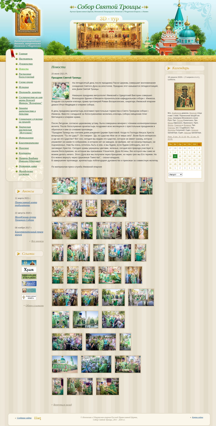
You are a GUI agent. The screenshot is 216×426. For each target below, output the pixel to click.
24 (170, 164)
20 (185, 160)
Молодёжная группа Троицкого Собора (25, 218)
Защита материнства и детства (27, 111)
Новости (24, 69)
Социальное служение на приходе (31, 120)
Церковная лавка (28, 166)
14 (189, 156)
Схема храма (26, 82)
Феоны (170, 125)
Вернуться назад (62, 404)
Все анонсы (37, 241)
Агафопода (176, 113)
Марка (170, 123)
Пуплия (180, 120)
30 (199, 164)
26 (180, 164)
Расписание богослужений (26, 75)
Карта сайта (197, 417)
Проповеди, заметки (30, 92)
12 (180, 156)
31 (170, 168)
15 (194, 156)
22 (194, 160)
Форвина (187, 125)
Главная (23, 53)
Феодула (192, 113)
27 (185, 164)
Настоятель (26, 58)
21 (189, 160)
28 (189, 164)
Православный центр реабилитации (26, 204)
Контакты (25, 153)
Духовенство (26, 63)
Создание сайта (24, 418)
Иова (170, 118)
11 (175, 156)
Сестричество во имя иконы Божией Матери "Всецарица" (31, 100)
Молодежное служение (26, 172)
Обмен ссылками (35, 305)
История (24, 87)
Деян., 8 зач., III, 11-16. (177, 137)
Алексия (194, 130)
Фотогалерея (26, 137)
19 (180, 160)
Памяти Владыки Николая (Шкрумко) (29, 159)
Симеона (178, 125)
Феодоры (171, 130)
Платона (171, 128)
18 (175, 160)
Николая (187, 133)
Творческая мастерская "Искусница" (26, 130)
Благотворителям (29, 142)
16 (199, 156)
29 (194, 164)
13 (185, 156)
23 (199, 160)
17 (170, 160)
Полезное (24, 148)
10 (170, 156)
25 (175, 164)
